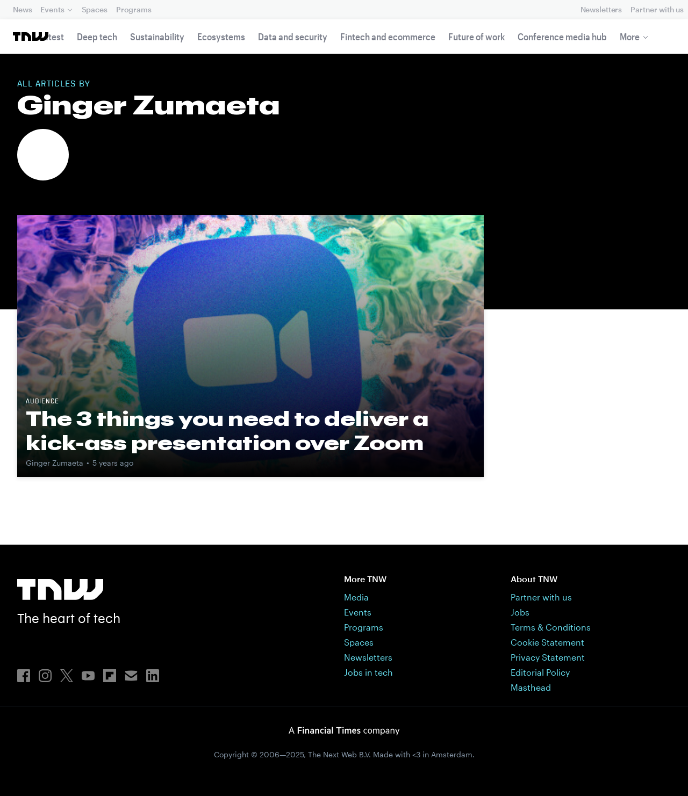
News (22, 9)
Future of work (476, 36)
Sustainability (157, 36)
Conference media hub (562, 36)
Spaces (95, 9)
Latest (51, 36)
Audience (42, 402)
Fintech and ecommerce (387, 36)
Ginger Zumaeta (54, 462)
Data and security (292, 36)
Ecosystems (221, 36)
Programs (134, 9)
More (630, 36)
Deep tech (97, 36)
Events (52, 9)
